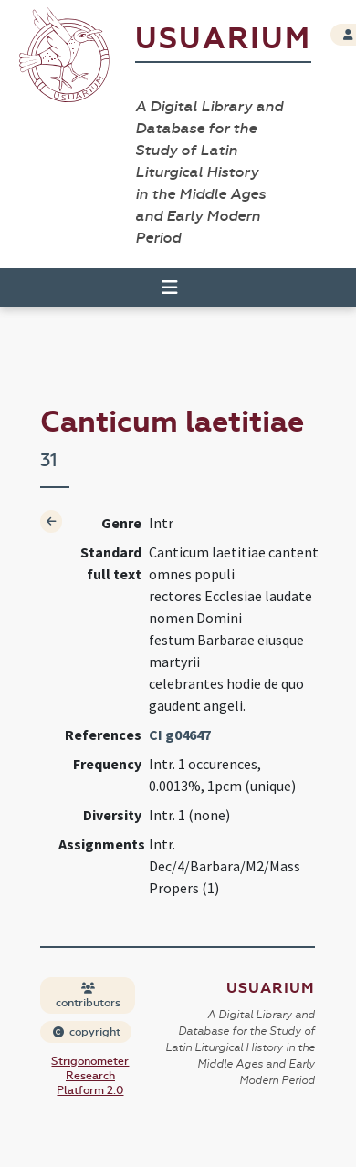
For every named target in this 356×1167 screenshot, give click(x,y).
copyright (86, 1032)
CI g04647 (180, 734)
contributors (88, 996)
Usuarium (223, 39)
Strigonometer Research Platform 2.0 (90, 1076)
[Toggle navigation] (169, 287)
